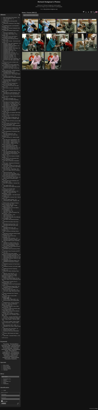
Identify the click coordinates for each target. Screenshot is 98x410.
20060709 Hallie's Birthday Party (11, 271)
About (4, 382)
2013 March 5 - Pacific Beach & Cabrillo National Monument (10, 106)
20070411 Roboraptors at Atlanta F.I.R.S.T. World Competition (10, 244)
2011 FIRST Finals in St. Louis (10, 165)
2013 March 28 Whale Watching (10, 99)
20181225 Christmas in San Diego (11, 23)
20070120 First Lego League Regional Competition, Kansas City (10, 254)
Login (4, 390)
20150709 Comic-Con (8, 57)
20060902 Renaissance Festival (10, 261)
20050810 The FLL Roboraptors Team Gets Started (10, 288)
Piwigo (96, 408)
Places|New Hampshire (11, 359)
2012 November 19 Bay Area (10, 117)
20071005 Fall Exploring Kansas (11, 219)
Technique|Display (7, 348)
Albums (3, 14)
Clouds (5, 19)
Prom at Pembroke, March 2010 (10, 177)
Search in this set (32, 15)
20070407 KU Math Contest (9, 242)
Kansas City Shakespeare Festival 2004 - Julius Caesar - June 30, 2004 (10, 318)
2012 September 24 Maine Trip (10, 127)
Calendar (5, 369)
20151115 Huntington (8, 55)
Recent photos (6, 366)
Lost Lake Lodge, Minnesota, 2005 (11, 291)
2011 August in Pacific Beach (10, 152)
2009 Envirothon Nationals (9, 191)
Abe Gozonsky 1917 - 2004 (9, 325)
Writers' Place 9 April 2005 (9, 299)
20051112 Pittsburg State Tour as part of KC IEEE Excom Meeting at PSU (11, 278)
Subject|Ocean (14, 354)
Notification (6, 383)
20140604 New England (9, 72)
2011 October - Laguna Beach (10, 141)
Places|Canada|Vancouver (11, 356)
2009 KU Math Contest (8, 199)
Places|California (15, 345)
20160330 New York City (9, 52)
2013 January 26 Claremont (9, 109)
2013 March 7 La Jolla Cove (10, 103)
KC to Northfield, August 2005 (10, 286)
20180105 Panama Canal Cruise (11, 30)
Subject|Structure (15, 346)
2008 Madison (6, 210)
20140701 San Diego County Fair (11, 68)
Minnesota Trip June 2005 (9, 289)
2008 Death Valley (7, 214)
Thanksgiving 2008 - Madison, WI (11, 200)
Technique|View (15, 352)
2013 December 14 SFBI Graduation (12, 77)
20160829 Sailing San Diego (10, 45)
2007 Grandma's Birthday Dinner (11, 231)
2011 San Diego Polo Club (9, 151)
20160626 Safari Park (8, 50)
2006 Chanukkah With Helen (10, 255)
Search (5, 380)
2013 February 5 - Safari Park (10, 107)
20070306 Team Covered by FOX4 (11, 248)
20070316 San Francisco (9, 238)
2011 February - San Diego (9, 168)
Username (3, 394)
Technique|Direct (14, 344)
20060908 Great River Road (10, 260)
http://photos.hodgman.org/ (50, 9)
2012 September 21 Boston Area (11, 129)
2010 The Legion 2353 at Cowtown (11, 170)
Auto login (4, 401)
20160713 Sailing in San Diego (10, 48)
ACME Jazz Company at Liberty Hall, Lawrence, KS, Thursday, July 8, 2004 (10, 314)
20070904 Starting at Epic (9, 224)
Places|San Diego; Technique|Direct (11, 349)
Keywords (5, 378)
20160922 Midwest (7, 44)
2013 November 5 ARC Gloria (10, 79)
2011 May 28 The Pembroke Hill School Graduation (10, 159)
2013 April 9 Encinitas (8, 98)
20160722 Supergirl (8, 46)
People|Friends (6, 357)
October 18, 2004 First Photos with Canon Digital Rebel (11, 309)
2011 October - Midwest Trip (10, 140)
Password (3, 397)
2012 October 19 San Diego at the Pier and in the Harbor (10, 124)
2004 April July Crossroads (9, 328)
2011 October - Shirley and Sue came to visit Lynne (10, 143)
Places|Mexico (13, 350)
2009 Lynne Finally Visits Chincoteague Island (8, 189)
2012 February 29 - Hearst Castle (11, 137)
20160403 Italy (6, 51)
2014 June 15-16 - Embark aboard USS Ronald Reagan (10, 71)
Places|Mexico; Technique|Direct (10, 353)
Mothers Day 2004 (7, 329)
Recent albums (6, 367)
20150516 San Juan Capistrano (10, 58)
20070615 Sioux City (8, 227)
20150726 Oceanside (8, 56)
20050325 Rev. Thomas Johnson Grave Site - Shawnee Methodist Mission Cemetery (10, 304)
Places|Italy (6, 344)
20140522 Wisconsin (8, 76)
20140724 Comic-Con (8, 66)
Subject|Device (6, 352)
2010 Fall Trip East (7, 172)
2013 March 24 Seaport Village (10, 102)
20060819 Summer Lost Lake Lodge (11, 266)
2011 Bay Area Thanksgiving (10, 139)
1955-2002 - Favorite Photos (10, 335)
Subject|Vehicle (15, 357)
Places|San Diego (6, 345)
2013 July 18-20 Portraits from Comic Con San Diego (10, 84)
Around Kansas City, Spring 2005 (11, 300)
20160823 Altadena (7, 49)
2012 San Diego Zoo (8, 133)
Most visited (6, 365)
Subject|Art (16, 348)
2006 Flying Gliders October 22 (10, 257)
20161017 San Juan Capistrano (10, 43)
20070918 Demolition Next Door (10, 221)
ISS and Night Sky (7, 18)
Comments (5, 381)
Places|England (6, 346)
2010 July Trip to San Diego (9, 173)
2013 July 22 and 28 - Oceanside (11, 87)
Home (24, 12)
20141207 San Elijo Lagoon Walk (11, 59)
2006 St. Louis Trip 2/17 (9, 273)
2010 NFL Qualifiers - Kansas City (11, 183)
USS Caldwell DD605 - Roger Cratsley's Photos (9, 206)
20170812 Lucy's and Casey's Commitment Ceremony (9, 37)
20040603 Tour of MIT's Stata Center (12, 326)
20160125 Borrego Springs (9, 53)
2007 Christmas (7, 215)
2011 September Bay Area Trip (10, 147)
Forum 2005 (6, 298)
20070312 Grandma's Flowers (10, 239)
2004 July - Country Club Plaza (10, 316)
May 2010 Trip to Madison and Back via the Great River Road (11, 175)
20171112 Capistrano (8, 32)
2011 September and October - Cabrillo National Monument (10, 146)
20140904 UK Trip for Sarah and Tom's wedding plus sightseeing (10, 65)
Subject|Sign (6, 354)
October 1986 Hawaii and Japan (10, 333)
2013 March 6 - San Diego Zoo (10, 104)
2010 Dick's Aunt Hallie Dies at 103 (11, 186)
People (6, 350)
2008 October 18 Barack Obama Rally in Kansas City (10, 203)
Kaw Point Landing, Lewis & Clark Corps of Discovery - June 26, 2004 (10, 322)
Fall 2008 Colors (7, 211)
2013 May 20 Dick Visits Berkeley (11, 93)
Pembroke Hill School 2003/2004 (11, 330)
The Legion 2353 (7, 185)
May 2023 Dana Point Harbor (10, 17)
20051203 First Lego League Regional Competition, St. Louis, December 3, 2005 (9, 275)
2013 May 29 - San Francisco (10, 92)
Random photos (7, 368)
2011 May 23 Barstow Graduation (11, 160)
